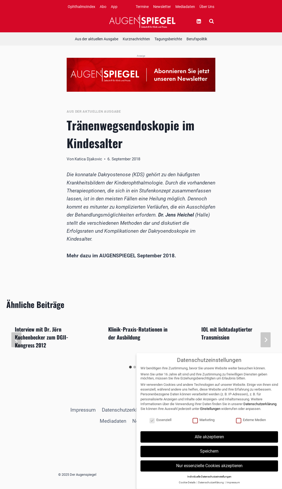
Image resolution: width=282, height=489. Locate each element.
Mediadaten (185, 7)
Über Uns (206, 7)
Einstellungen (210, 414)
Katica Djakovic (88, 159)
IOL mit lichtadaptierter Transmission (226, 333)
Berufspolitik (197, 39)
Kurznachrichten (136, 39)
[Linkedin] (199, 21)
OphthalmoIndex (81, 7)
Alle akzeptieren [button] (209, 442)
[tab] (130, 367)
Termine (142, 7)
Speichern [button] (209, 456)
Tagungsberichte (168, 39)
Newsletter (162, 7)
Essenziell (160, 425)
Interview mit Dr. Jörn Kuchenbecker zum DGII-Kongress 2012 (41, 337)
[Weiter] (266, 339)
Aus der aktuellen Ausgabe (96, 39)
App (114, 7)
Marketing (204, 425)
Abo (103, 7)
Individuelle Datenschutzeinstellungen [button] (209, 482)
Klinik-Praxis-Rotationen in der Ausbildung (137, 333)
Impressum (83, 410)
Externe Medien (251, 425)
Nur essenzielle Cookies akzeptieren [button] (209, 471)
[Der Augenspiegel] (142, 21)
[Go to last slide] (16, 339)
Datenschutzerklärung (126, 410)
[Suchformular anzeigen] (211, 21)
